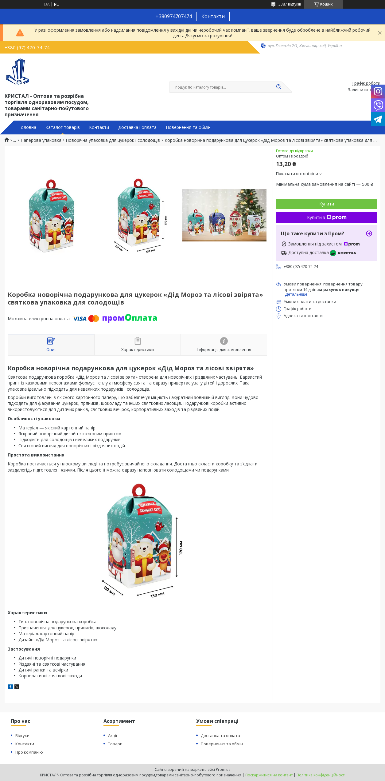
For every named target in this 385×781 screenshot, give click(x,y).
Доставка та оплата (220, 735)
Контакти (213, 16)
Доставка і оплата (137, 127)
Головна (27, 127)
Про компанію (29, 752)
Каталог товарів (62, 127)
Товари (115, 744)
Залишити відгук (364, 90)
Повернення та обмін (188, 127)
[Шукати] (278, 87)
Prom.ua (223, 769)
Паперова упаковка (41, 140)
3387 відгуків (289, 4)
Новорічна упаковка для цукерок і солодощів (113, 140)
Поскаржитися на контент (269, 775)
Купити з (327, 217)
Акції (112, 735)
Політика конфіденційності (321, 775)
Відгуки (22, 735)
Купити (326, 204)
